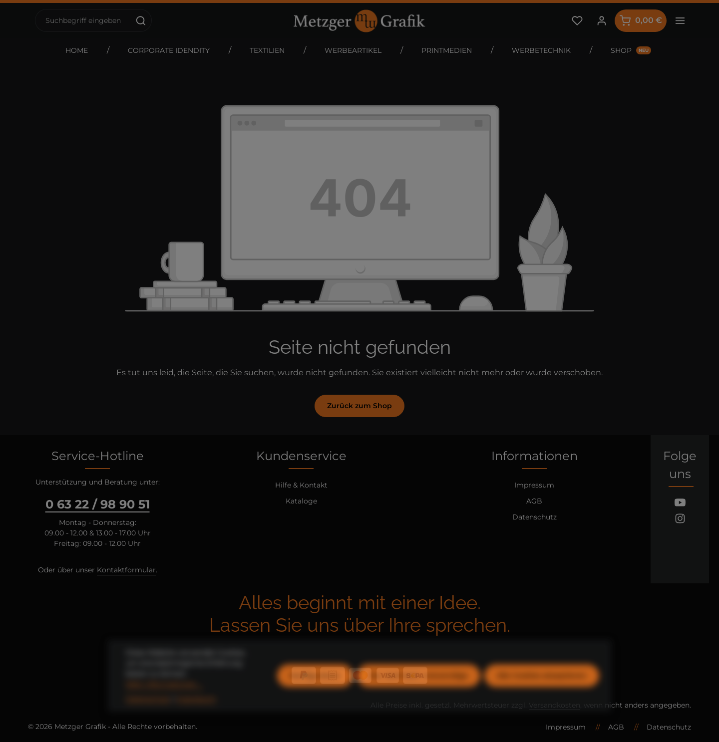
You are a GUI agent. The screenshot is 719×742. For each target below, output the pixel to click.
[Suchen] (141, 20)
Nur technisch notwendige (418, 694)
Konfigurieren (315, 694)
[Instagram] (680, 520)
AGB (534, 500)
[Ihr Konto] (601, 20)
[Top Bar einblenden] (680, 20)
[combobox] (83, 20)
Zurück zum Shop (359, 405)
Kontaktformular (126, 569)
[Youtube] (680, 504)
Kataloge (301, 500)
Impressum (534, 485)
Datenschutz (534, 516)
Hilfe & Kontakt (301, 485)
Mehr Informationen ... (164, 702)
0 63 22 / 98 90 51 (97, 504)
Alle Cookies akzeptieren (542, 694)
